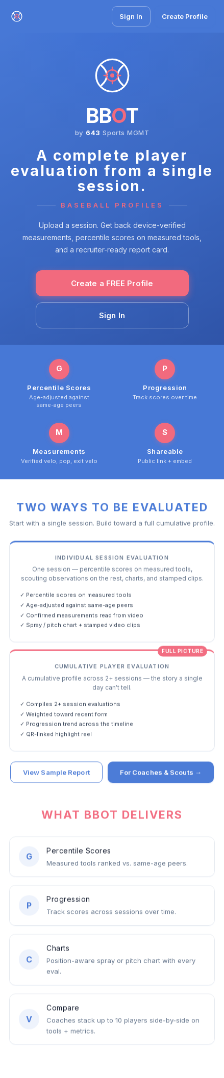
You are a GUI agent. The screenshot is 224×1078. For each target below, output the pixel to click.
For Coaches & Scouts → (161, 773)
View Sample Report (56, 773)
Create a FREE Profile (112, 283)
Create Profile (185, 16)
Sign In (131, 16)
